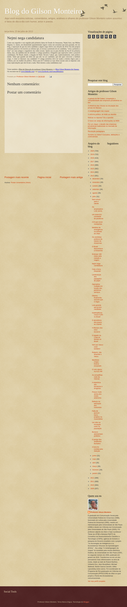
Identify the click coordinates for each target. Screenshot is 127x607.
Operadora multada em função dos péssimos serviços (97, 288)
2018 (92, 158)
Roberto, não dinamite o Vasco (96, 354)
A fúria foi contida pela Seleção (97, 449)
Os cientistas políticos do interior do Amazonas (97, 240)
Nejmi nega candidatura (97, 265)
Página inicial (44, 177)
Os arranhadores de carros (97, 209)
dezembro (96, 179)
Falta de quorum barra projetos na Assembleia (97, 415)
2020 (92, 151)
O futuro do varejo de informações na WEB (103, 121)
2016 (92, 165)
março (94, 466)
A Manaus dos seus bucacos (97, 330)
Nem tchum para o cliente (96, 201)
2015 (92, 169)
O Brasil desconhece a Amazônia (97, 248)
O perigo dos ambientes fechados (96, 441)
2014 (92, 172)
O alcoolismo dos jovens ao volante (97, 322)
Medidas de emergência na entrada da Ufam (97, 230)
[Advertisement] (44, 164)
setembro (96, 189)
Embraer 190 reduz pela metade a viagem (97, 257)
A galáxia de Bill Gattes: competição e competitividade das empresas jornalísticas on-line (105, 101)
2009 (92, 488)
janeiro (95, 473)
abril (94, 463)
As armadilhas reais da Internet (97, 377)
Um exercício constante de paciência (97, 216)
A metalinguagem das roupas (98, 111)
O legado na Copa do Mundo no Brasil (96, 338)
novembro (96, 182)
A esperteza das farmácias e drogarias (97, 385)
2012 (92, 478)
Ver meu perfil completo (96, 581)
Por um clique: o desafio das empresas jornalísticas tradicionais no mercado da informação (102, 126)
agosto (95, 193)
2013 (92, 176)
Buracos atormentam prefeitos (97, 434)
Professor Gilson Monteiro (100, 512)
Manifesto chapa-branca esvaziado (96, 363)
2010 (92, 485)
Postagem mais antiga (71, 177)
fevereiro (95, 470)
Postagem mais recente (16, 177)
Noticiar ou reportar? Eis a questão (100, 118)
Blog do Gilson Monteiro (43, 11)
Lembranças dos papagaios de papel (96, 278)
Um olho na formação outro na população (96, 425)
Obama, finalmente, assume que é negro (97, 299)
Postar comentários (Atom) (21, 182)
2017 (92, 162)
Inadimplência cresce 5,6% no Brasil (97, 315)
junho (94, 456)
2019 (92, 154)
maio (94, 459)
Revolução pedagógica (96, 131)
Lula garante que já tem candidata (97, 307)
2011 (92, 481)
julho (94, 196)
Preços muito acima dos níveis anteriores (97, 395)
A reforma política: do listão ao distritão (102, 114)
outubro (95, 186)
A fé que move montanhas (97, 223)
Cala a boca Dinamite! (96, 270)
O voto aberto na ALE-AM (97, 370)
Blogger (86, 602)
